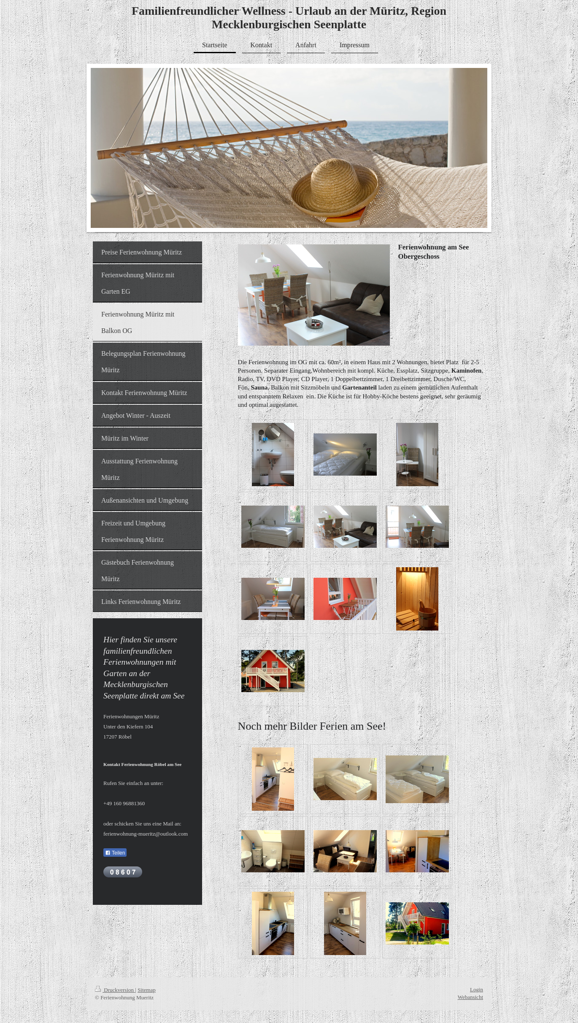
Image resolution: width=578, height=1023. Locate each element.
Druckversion (115, 990)
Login (476, 989)
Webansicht (470, 997)
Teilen (115, 853)
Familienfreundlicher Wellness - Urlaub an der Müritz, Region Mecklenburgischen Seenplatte (289, 17)
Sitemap (147, 990)
